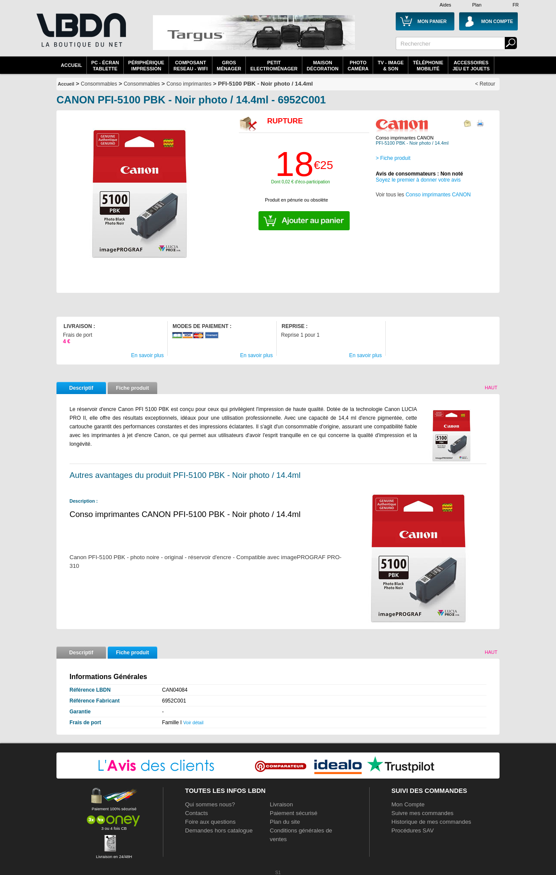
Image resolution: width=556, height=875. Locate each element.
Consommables (142, 84)
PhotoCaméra (358, 65)
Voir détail (193, 722)
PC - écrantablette (105, 65)
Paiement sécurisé (294, 813)
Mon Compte (407, 804)
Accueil (71, 65)
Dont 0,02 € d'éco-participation (300, 181)
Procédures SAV (412, 830)
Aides (445, 4)
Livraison (281, 804)
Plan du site (285, 822)
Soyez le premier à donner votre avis (418, 180)
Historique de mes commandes (431, 822)
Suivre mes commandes (422, 813)
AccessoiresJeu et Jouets (471, 65)
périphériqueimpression (146, 65)
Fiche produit (132, 388)
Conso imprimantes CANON (438, 195)
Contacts (196, 813)
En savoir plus (147, 355)
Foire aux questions (210, 822)
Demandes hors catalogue (219, 830)
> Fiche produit (393, 158)
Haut (491, 387)
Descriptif (81, 388)
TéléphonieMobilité (428, 65)
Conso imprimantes (188, 84)
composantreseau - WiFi (190, 65)
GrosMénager (229, 65)
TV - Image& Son (390, 65)
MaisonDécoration (322, 65)
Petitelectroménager (274, 65)
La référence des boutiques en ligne (80, 35)
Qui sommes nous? (210, 804)
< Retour (485, 84)
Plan (476, 4)
